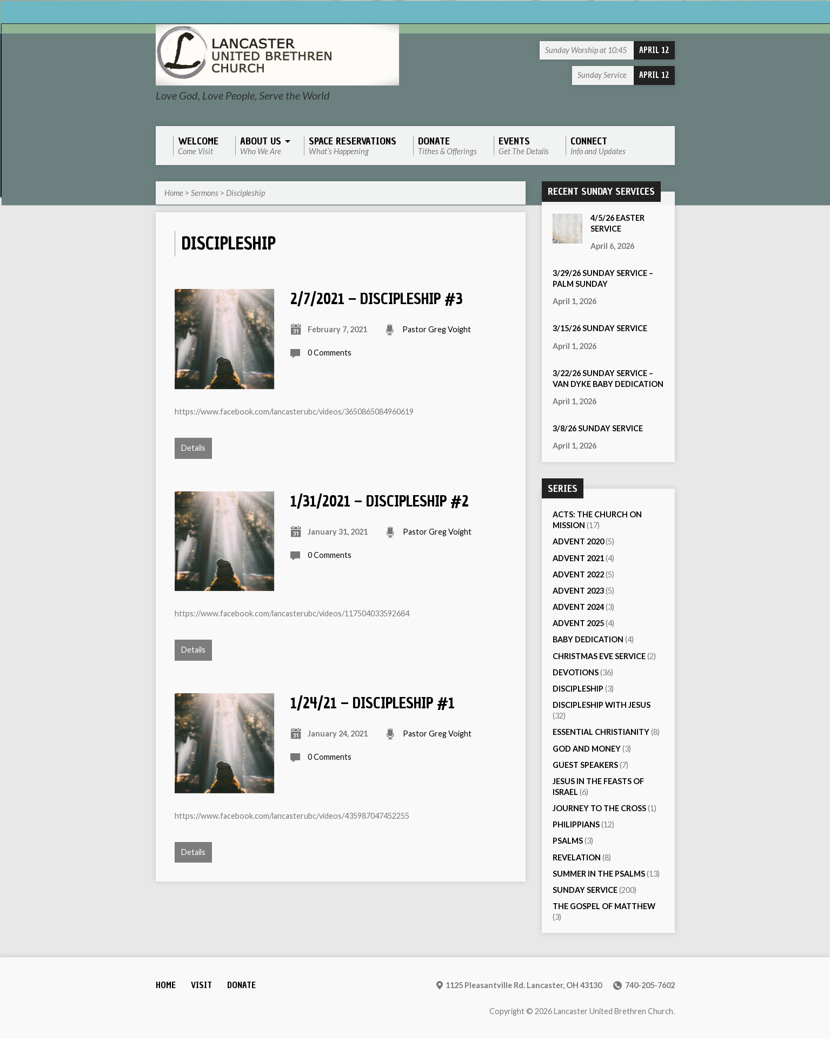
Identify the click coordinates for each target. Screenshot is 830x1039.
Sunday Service (585, 890)
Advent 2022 (578, 574)
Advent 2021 (578, 558)
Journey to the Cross (599, 808)
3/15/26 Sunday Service (600, 328)
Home (173, 193)
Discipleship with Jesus (601, 704)
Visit (201, 985)
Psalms (568, 840)
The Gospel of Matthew (604, 906)
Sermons (204, 193)
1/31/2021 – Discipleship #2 (379, 501)
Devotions (576, 672)
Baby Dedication (588, 639)
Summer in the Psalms (599, 873)
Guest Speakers (585, 765)
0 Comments (329, 352)
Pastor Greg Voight (436, 329)
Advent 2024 (578, 606)
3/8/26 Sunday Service (598, 428)
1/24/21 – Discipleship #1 (372, 703)
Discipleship (245, 193)
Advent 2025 (578, 623)
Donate (241, 985)
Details (193, 447)
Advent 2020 (578, 541)
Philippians (576, 824)
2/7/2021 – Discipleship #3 (376, 299)
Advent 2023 (578, 590)
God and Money (587, 748)
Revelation (577, 857)
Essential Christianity (601, 731)
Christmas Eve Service (599, 656)
